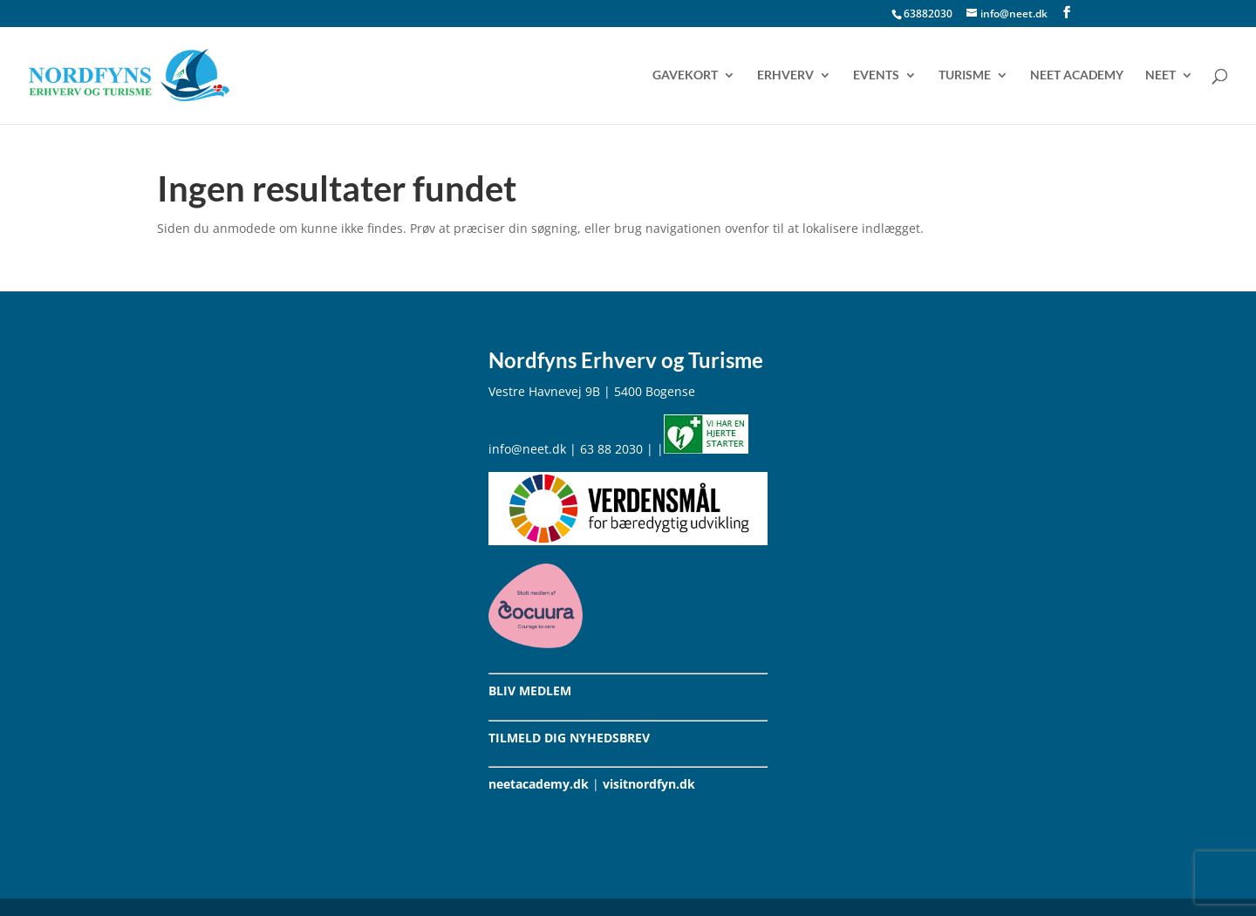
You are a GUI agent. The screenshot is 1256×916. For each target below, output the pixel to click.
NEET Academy (1076, 75)
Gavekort (685, 75)
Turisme (965, 75)
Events (876, 75)
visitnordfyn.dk (649, 784)
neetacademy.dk (538, 784)
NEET (1160, 75)
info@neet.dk (527, 449)
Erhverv (785, 75)
